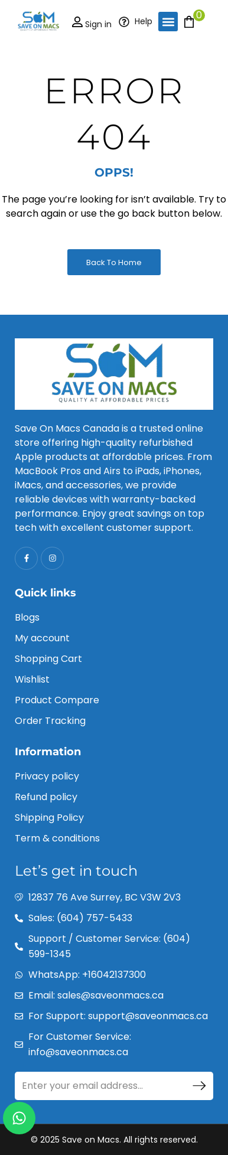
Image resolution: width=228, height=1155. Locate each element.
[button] (168, 21)
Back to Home (114, 262)
